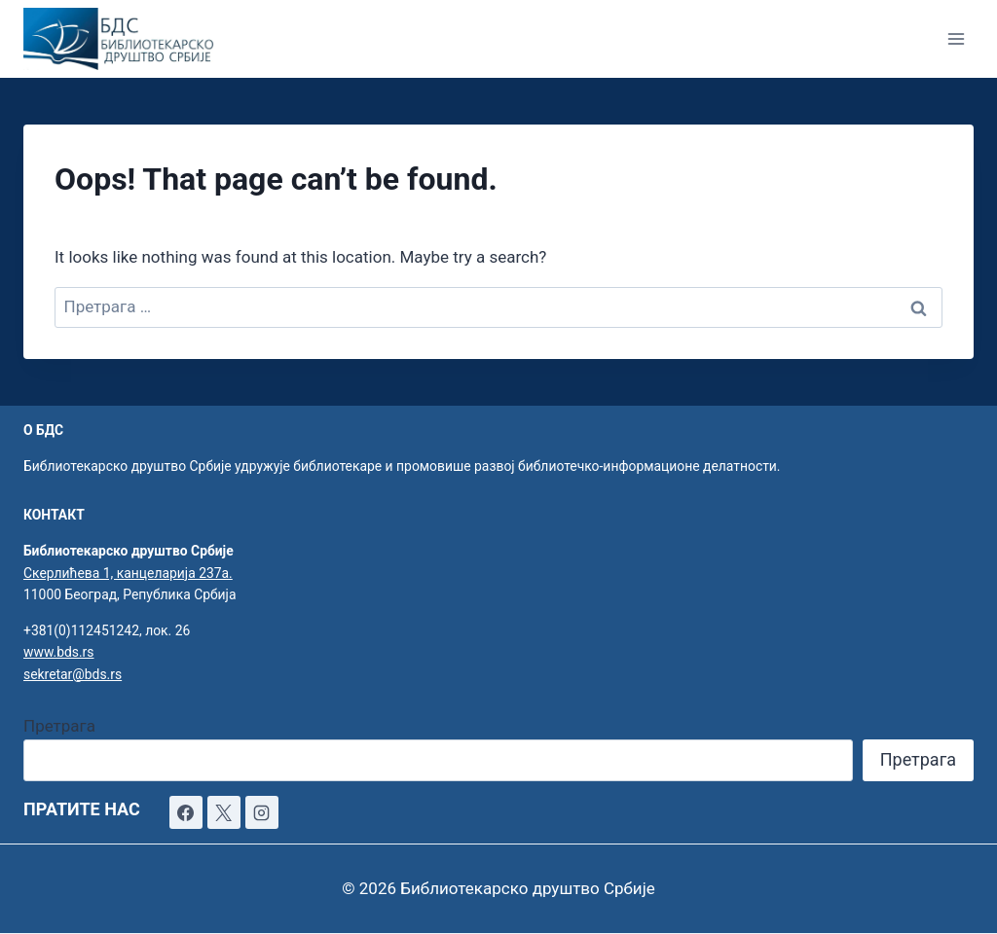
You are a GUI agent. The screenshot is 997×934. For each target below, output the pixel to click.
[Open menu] (956, 38)
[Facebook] (186, 812)
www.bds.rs (58, 652)
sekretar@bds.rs (72, 674)
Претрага (59, 726)
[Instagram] (261, 812)
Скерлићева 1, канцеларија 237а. (128, 573)
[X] (223, 812)
